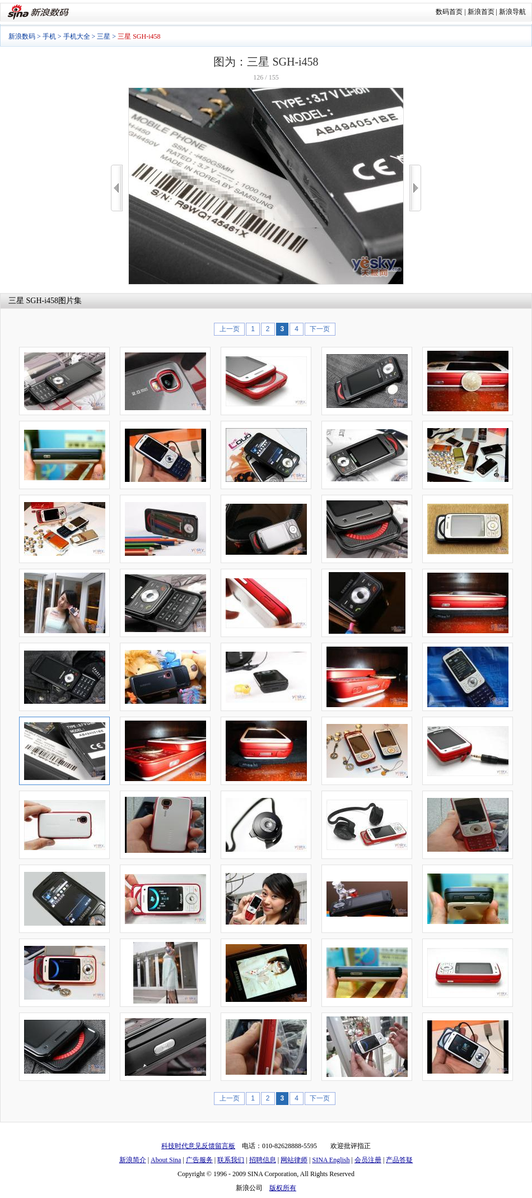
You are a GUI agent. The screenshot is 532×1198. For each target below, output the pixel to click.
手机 (49, 36)
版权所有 (282, 1188)
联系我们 (230, 1160)
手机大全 (76, 36)
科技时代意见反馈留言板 (198, 1146)
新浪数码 (21, 36)
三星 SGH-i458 (33, 300)
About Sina (166, 1160)
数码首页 (449, 12)
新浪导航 (512, 12)
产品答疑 (399, 1160)
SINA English (330, 1160)
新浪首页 (481, 12)
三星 (103, 36)
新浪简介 (132, 1160)
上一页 (230, 329)
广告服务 (199, 1160)
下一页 (320, 329)
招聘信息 (262, 1160)
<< (117, 188)
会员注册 (367, 1160)
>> (415, 188)
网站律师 (294, 1160)
